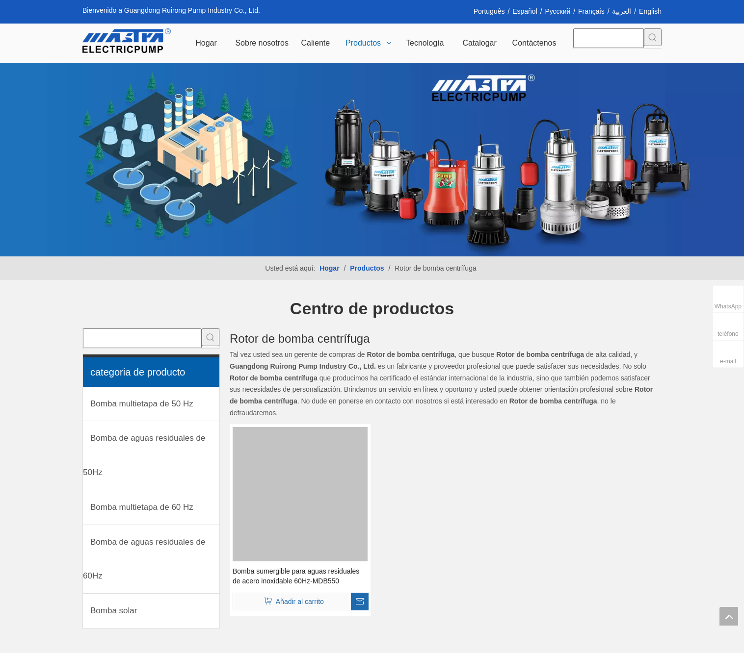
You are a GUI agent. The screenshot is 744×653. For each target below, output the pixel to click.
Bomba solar (113, 610)
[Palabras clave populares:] (653, 37)
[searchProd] (608, 38)
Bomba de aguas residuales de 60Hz (144, 559)
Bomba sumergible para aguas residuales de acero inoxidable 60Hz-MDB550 (296, 576)
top (728, 616)
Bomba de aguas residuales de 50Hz (144, 455)
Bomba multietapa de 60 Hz (141, 507)
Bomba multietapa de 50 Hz (141, 403)
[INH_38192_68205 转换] (372, 159)
